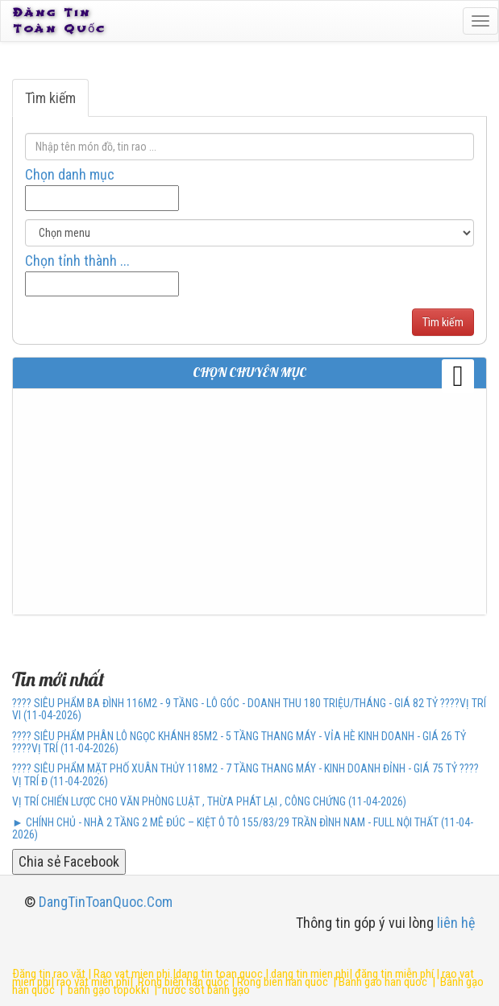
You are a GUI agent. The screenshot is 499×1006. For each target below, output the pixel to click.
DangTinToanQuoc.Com (106, 901)
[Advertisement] (249, 502)
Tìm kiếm (50, 97)
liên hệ (456, 922)
